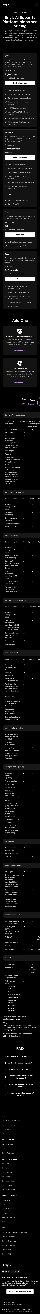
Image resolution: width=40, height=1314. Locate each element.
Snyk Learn (6, 1168)
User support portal (12, 988)
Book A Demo (7, 1209)
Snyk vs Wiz (6, 1250)
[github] (12, 1271)
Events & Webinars (8, 1218)
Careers (5, 1213)
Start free (20, 235)
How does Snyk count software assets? (21, 1085)
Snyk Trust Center (8, 1190)
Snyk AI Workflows (8, 1125)
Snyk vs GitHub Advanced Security (14, 1232)
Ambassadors (7, 1222)
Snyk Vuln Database (9, 1181)
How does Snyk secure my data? (19, 1063)
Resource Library (8, 1144)
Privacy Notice (15, 1309)
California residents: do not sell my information (17, 1311)
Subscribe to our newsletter (20, 1291)
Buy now (20, 279)
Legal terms (5, 1309)
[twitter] (3, 1271)
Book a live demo (20, 83)
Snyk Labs (5, 1164)
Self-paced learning (12, 1002)
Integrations (6, 1134)
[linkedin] (9, 1271)
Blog (3, 1149)
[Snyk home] (6, 4)
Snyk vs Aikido (7, 1254)
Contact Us (6, 1205)
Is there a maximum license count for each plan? (21, 1094)
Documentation (13, 997)
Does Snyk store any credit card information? (21, 1077)
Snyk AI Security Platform (11, 1121)
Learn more (18, 350)
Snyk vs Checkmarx (9, 1241)
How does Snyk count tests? (18, 1069)
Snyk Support (7, 1177)
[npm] (15, 1271)
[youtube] (6, 1271)
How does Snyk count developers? (20, 1057)
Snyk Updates (7, 1185)
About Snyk (6, 1200)
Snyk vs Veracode (8, 1237)
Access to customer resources (11, 1008)
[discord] (18, 1271)
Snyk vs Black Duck (9, 1245)
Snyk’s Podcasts (8, 1153)
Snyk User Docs (7, 1172)
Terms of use (26, 1309)
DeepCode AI (6, 1130)
